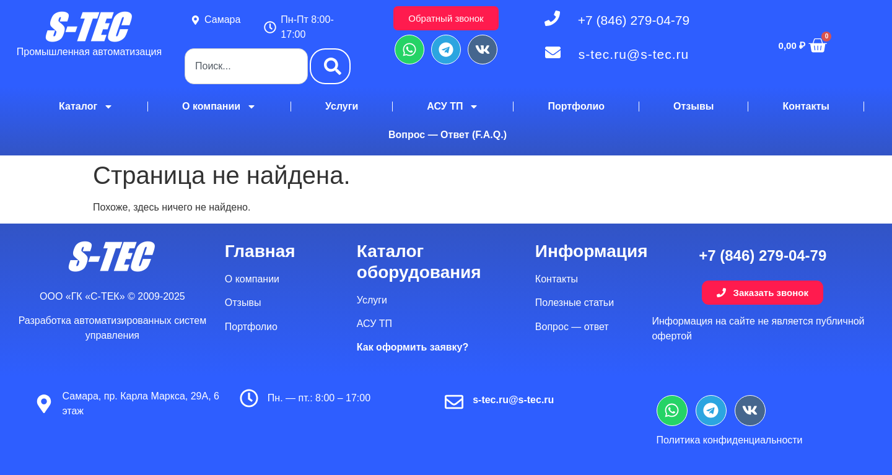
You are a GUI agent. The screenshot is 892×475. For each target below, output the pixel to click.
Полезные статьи (574, 302)
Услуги (341, 106)
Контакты (805, 106)
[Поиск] (330, 66)
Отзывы (693, 106)
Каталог (86, 106)
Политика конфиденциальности (730, 440)
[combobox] (246, 66)
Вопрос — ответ (572, 326)
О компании (219, 106)
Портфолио (576, 106)
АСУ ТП (453, 106)
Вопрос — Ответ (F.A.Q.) (447, 134)
